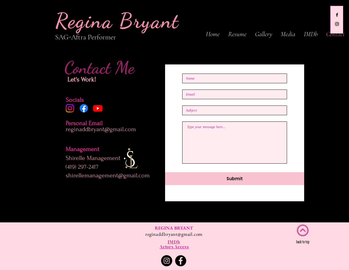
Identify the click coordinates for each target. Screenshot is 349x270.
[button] (263, 34)
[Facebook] (83, 108)
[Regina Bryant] (337, 14)
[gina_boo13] (337, 24)
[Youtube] (97, 108)
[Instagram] (69, 108)
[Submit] (234, 178)
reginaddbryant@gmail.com (101, 129)
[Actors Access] (174, 246)
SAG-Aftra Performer (86, 37)
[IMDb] (173, 241)
